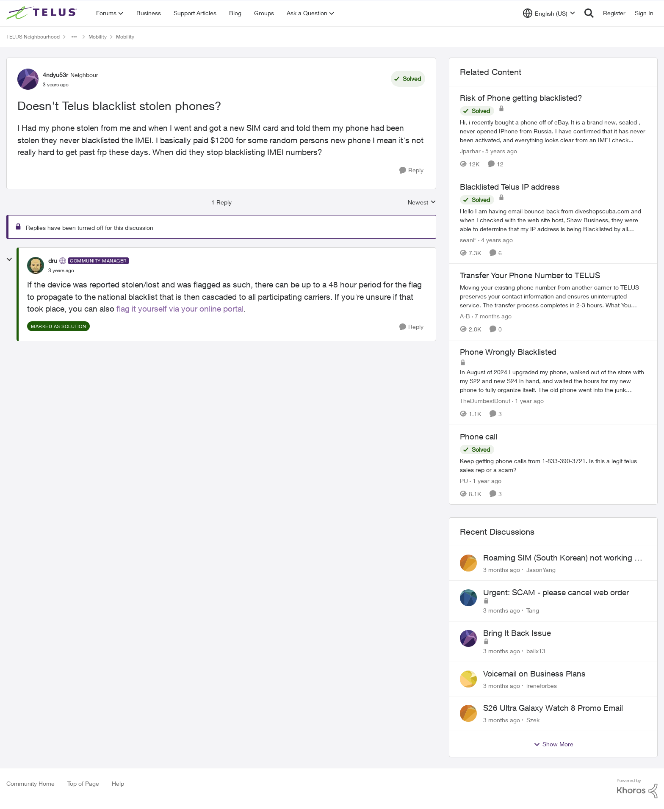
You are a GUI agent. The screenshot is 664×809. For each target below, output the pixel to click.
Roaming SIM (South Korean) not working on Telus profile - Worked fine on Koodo (563, 558)
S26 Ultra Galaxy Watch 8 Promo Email (553, 707)
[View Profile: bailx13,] (468, 638)
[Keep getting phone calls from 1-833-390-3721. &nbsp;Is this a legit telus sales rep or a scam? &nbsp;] (553, 465)
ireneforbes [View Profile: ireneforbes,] (541, 685)
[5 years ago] (499, 150)
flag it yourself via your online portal (179, 308)
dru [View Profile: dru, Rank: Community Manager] (52, 260)
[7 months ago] (492, 316)
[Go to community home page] (42, 13)
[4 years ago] (495, 239)
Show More (553, 744)
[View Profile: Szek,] (468, 713)
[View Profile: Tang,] (468, 597)
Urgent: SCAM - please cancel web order (556, 592)
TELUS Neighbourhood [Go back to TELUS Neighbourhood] (33, 36)
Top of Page (83, 783)
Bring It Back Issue (517, 633)
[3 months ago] (501, 569)
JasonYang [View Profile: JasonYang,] (541, 569)
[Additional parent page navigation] (74, 37)
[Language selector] (549, 13)
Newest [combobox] (422, 203)
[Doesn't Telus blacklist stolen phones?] (61, 270)
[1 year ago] (528, 400)
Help (118, 783)
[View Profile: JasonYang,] (468, 563)
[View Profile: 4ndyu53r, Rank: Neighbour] (28, 79)
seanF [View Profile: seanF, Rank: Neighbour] (468, 239)
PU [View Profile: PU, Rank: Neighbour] (464, 480)
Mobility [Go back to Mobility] (98, 36)
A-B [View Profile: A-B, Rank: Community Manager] (465, 316)
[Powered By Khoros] (637, 788)
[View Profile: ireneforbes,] (468, 679)
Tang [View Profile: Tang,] (532, 610)
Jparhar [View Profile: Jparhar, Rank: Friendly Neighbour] (470, 151)
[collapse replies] (9, 259)
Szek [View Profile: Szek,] (533, 719)
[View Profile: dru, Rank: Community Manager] (35, 265)
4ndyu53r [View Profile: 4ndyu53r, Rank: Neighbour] (55, 74)
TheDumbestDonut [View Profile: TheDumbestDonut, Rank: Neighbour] (485, 400)
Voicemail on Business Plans (534, 673)
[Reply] (411, 170)
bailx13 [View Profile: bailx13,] (535, 650)
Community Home (30, 783)
